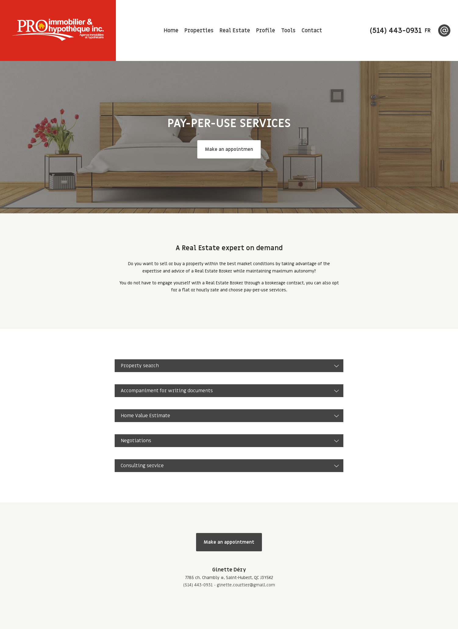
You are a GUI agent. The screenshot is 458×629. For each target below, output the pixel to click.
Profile (265, 30)
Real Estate (235, 30)
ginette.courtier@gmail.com (246, 585)
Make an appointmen (229, 149)
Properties (198, 30)
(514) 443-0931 (198, 585)
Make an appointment (229, 542)
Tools (288, 30)
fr (428, 30)
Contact (312, 30)
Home (171, 30)
